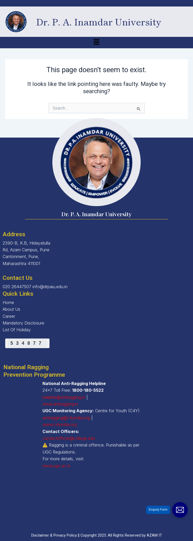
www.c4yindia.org (59, 424)
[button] (96, 42)
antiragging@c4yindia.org (66, 417)
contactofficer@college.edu (68, 438)
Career (9, 316)
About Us (11, 309)
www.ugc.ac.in (56, 465)
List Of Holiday (17, 329)
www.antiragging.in (60, 404)
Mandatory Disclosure (23, 323)
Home (8, 302)
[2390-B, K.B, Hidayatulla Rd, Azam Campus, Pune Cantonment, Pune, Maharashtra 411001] (96, 504)
